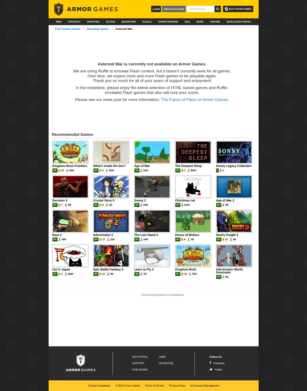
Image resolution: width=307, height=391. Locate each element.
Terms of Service (154, 385)
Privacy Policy (177, 385)
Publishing (140, 369)
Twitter (216, 369)
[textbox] (200, 9)
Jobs (162, 356)
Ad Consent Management (204, 385)
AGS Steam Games (238, 9)
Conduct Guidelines (99, 385)
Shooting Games (98, 28)
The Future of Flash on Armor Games (194, 99)
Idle (187, 21)
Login (156, 9)
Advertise (166, 363)
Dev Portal (140, 356)
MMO (59, 21)
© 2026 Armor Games (127, 385)
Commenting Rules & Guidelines (162, 294)
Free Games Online (68, 28)
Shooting (93, 21)
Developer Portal (238, 21)
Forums (215, 21)
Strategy (74, 21)
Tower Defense (168, 21)
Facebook (217, 363)
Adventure (128, 21)
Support (138, 363)
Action (110, 21)
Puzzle (147, 21)
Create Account (173, 9)
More (200, 21)
